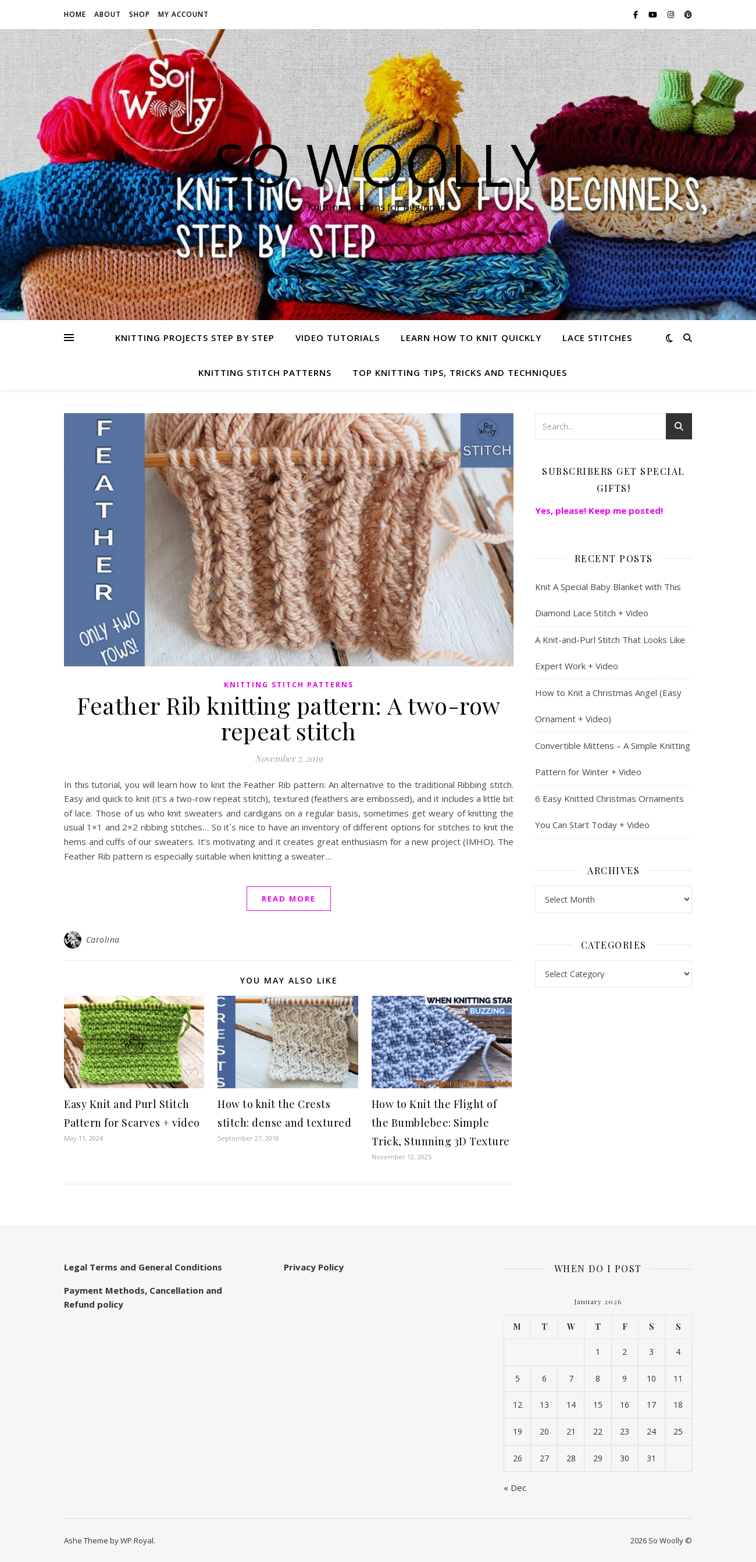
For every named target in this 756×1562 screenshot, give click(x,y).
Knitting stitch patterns (264, 372)
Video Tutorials (337, 337)
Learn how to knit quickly (471, 337)
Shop (139, 14)
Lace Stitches (597, 337)
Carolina (103, 939)
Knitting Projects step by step (194, 337)
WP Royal (137, 1540)
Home (75, 14)
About (107, 14)
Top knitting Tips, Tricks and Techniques (459, 372)
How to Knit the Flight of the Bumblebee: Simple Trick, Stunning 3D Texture (441, 1122)
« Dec (515, 1487)
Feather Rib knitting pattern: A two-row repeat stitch (289, 718)
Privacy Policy (314, 1267)
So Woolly (378, 164)
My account (183, 14)
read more (289, 898)
